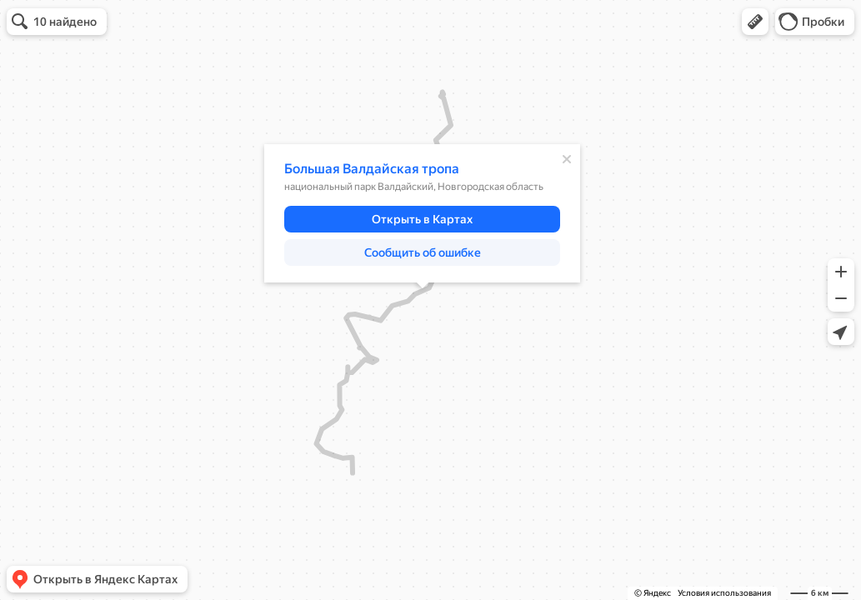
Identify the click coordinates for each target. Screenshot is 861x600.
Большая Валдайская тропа (371, 169)
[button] (755, 21)
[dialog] (422, 213)
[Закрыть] (566, 159)
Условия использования (724, 593)
